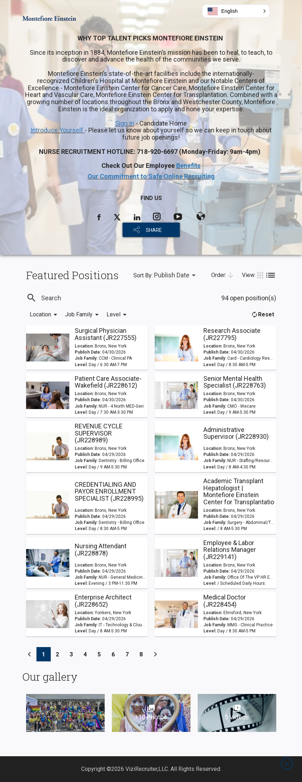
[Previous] (30, 654)
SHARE (154, 230)
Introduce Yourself (57, 130)
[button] (235, 11)
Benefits (188, 165)
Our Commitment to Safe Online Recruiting (151, 176)
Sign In (124, 123)
